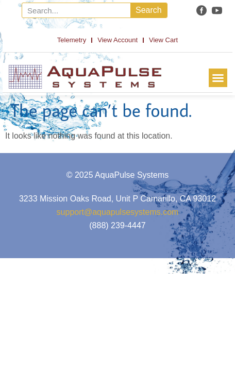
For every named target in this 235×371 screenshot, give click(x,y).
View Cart (163, 40)
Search (149, 10)
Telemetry (71, 40)
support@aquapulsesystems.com (118, 212)
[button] (218, 78)
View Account (117, 40)
